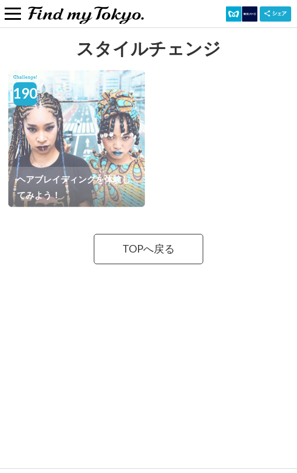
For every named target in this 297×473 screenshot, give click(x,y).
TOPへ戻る (148, 249)
